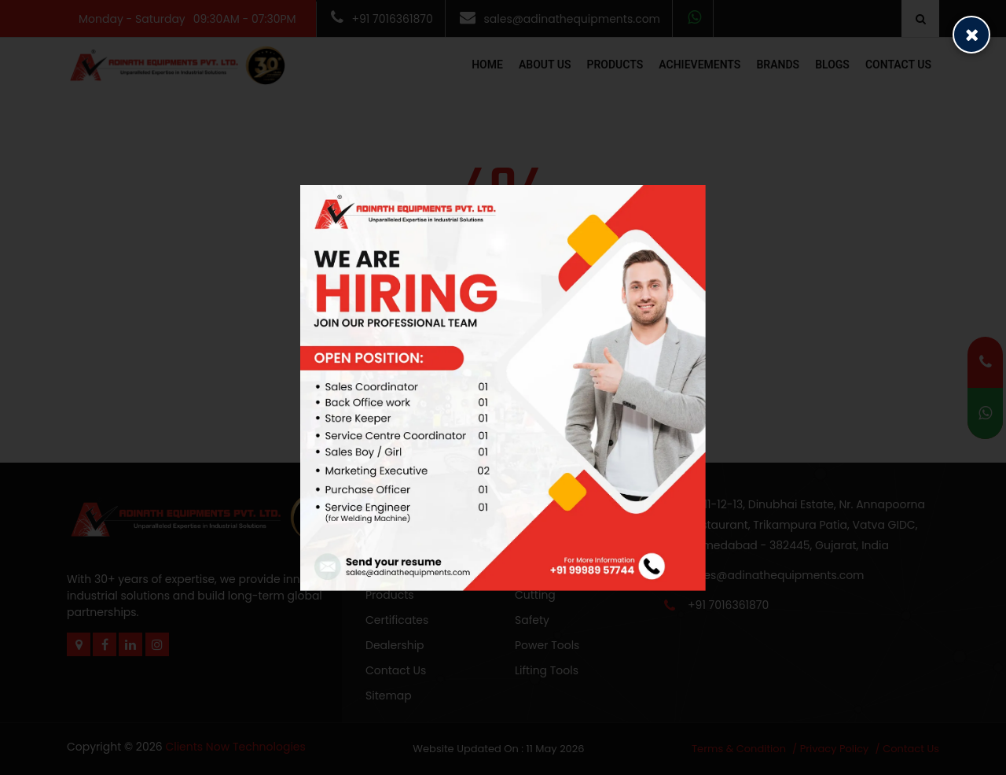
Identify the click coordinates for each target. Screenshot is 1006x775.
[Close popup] (971, 35)
